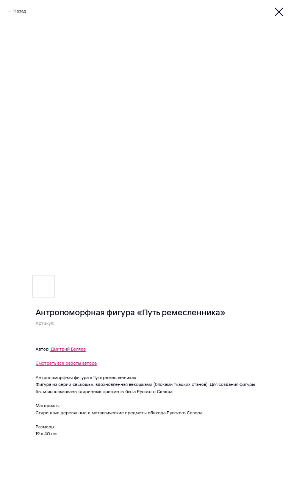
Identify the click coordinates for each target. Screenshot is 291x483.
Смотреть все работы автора (66, 363)
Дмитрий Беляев (68, 349)
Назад (19, 11)
